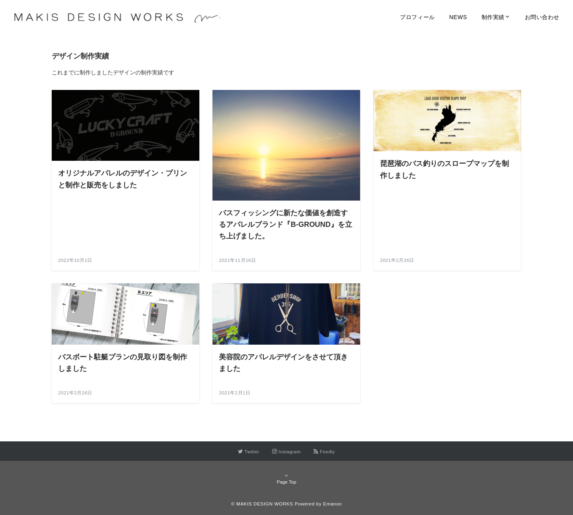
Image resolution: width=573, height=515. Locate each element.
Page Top (286, 479)
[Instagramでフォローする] (286, 451)
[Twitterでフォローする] (248, 451)
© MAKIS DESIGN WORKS (262, 503)
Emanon (332, 503)
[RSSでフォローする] (324, 451)
